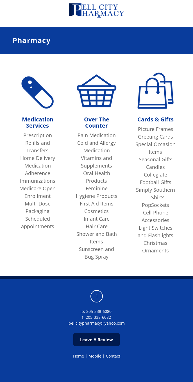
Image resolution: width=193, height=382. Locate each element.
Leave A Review (96, 339)
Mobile (94, 356)
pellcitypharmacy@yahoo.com (97, 323)
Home (78, 356)
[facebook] (96, 296)
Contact (113, 356)
